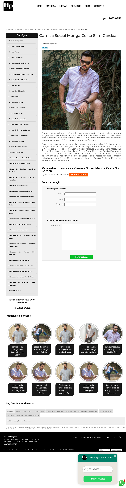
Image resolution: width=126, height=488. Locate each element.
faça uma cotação (78, 174)
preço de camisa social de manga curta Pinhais (43, 349)
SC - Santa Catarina (32, 451)
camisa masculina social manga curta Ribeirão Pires (18, 385)
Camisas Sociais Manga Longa (19, 130)
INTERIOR (68, 447)
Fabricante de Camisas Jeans (18, 230)
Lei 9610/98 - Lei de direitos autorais (53, 465)
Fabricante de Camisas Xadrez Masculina (22, 284)
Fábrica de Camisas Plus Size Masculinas (22, 178)
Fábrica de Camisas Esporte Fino (19, 158)
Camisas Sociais (14, 96)
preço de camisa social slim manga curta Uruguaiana (91, 349)
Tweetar (45, 47)
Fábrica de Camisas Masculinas (19, 163)
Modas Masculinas (14, 291)
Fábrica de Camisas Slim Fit (18, 185)
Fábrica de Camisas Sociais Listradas (21, 197)
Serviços (76, 6)
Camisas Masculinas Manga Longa (20, 74)
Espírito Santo (28, 447)
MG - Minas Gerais (80, 447)
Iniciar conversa (97, 479)
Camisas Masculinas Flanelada (19, 69)
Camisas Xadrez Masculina (17, 147)
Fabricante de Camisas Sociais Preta (21, 277)
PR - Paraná (93, 447)
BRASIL (18, 447)
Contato (99, 6)
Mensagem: (73, 237)
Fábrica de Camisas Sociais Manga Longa (22, 212)
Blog (88, 6)
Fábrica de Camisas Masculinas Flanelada (22, 170)
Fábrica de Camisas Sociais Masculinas (21, 219)
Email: (77, 199)
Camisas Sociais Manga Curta (19, 124)
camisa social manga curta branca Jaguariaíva (42, 385)
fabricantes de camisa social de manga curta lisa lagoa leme (43, 425)
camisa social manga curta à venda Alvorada (67, 349)
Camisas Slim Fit (14, 85)
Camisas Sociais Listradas (17, 119)
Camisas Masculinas (15, 57)
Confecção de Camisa (16, 152)
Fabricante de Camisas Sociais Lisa (20, 271)
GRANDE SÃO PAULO (55, 447)
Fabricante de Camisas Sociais (19, 260)
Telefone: (76, 204)
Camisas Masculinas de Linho (18, 63)
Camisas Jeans (13, 52)
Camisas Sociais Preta (16, 141)
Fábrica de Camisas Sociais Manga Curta (22, 203)
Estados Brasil (40, 447)
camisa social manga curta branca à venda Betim (17, 349)
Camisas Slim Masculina (17, 91)
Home (39, 6)
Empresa (51, 6)
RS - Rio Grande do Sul (15, 451)
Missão (63, 6)
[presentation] (62, 213)
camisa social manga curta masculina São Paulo (67, 387)
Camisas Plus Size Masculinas (18, 80)
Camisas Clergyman (15, 41)
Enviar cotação (81, 257)
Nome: (77, 193)
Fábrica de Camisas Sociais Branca (20, 191)
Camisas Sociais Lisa (15, 113)
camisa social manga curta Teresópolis (18, 424)
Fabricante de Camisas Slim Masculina (22, 253)
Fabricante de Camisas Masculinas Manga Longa (22, 245)
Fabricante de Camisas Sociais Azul (20, 266)
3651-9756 (115, 18)
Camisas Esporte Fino (16, 46)
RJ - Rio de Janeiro (106, 447)
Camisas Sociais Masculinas (18, 135)
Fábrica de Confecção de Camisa (19, 224)
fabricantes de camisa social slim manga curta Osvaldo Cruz (91, 387)
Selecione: (10, 447)
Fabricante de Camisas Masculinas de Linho (22, 237)
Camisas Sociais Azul (15, 102)
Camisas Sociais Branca (16, 108)
